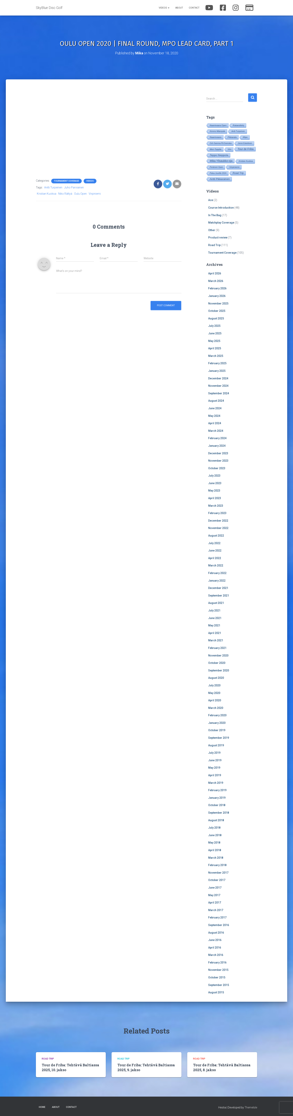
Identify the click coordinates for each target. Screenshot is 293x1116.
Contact (194, 7)
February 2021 (217, 647)
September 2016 (218, 924)
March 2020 (215, 707)
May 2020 (214, 692)
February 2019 (217, 790)
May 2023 (214, 490)
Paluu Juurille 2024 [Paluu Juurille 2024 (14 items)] (218, 173)
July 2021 (214, 610)
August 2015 (216, 992)
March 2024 (215, 430)
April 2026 (214, 273)
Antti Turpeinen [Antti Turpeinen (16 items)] (238, 131)
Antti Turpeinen (53, 187)
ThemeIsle (250, 1107)
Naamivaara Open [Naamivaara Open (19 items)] (218, 125)
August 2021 (216, 602)
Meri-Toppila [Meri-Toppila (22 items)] (215, 149)
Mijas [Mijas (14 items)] (245, 137)
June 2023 (214, 483)
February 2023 (217, 513)
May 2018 (214, 842)
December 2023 (218, 453)
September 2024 (218, 393)
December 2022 (218, 520)
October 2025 (216, 310)
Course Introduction (221, 207)
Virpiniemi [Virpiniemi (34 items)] (234, 167)
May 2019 (214, 767)
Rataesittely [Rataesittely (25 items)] (238, 125)
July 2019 (214, 752)
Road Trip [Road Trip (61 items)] (238, 173)
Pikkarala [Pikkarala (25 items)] (232, 137)
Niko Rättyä (65, 193)
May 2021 (214, 625)
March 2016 (215, 954)
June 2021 (214, 617)
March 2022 (215, 565)
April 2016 (214, 947)
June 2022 (214, 550)
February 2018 (217, 865)
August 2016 (216, 932)
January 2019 (216, 797)
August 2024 (216, 400)
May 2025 (214, 340)
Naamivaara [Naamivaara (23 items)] (215, 137)
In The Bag (214, 215)
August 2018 (216, 820)
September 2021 (218, 595)
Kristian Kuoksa (46, 193)
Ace (210, 200)
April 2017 (214, 902)
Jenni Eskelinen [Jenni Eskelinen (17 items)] (245, 143)
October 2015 (216, 977)
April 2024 (214, 423)
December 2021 (218, 588)
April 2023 (214, 497)
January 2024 (216, 445)
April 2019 (214, 775)
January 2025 (216, 370)
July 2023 (214, 475)
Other (211, 230)
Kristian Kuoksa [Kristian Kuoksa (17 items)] (246, 161)
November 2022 (218, 528)
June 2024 (214, 408)
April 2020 (214, 700)
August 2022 (216, 535)
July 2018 (214, 827)
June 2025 (214, 333)
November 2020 (218, 655)
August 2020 (216, 677)
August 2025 (216, 318)
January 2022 (216, 580)
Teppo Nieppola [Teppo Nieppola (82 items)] (219, 155)
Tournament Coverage (66, 181)
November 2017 (218, 872)
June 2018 (214, 835)
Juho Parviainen (74, 187)
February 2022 (217, 572)
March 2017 (215, 909)
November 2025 (218, 303)
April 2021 (214, 632)
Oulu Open (80, 193)
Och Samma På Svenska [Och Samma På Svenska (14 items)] (221, 143)
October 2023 (216, 468)
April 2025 (214, 348)
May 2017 (214, 895)
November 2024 (218, 385)
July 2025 (214, 325)
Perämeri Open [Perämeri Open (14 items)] (216, 167)
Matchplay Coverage (221, 222)
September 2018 (218, 812)
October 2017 (216, 880)
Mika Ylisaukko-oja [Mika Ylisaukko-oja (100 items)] (221, 160)
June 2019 (214, 760)
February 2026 (217, 288)
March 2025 (215, 355)
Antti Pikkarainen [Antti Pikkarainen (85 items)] (220, 179)
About (179, 7)
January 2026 (216, 295)
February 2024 (217, 438)
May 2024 (214, 415)
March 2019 (215, 782)
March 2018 (215, 857)
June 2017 (214, 887)
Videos (164, 7)
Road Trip (214, 244)
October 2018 (216, 805)
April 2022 (214, 557)
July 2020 (214, 685)
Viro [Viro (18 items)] (229, 149)
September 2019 (218, 737)
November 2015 (218, 969)
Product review (217, 237)
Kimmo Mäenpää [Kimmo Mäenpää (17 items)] (217, 131)
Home (42, 1107)
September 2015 (218, 984)
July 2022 (214, 543)
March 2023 (215, 505)
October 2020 (216, 662)
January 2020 (216, 722)
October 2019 (216, 730)
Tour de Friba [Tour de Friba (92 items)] (246, 149)
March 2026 (215, 280)
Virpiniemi (95, 193)
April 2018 (214, 850)
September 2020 (218, 670)
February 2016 (217, 962)
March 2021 (215, 640)
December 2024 (218, 378)
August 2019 (216, 745)
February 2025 (217, 363)
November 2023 (218, 460)
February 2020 (217, 715)
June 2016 (214, 939)
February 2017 (217, 917)
